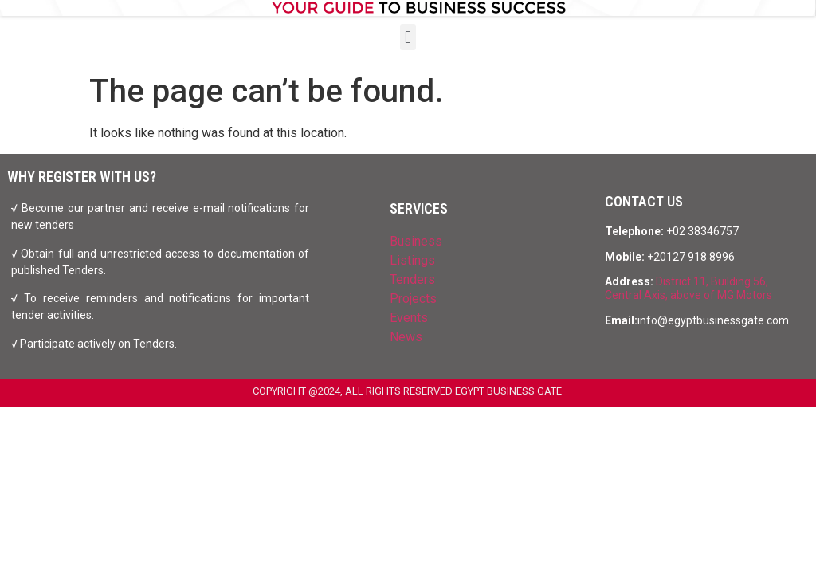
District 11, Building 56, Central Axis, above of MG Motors (688, 288)
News (406, 336)
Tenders (412, 279)
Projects (413, 298)
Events (409, 317)
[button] (407, 37)
